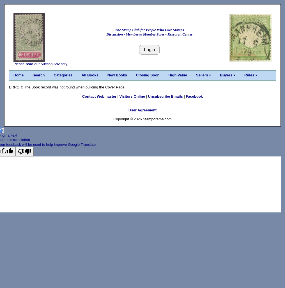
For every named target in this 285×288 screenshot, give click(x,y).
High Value (178, 75)
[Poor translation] (25, 151)
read (29, 64)
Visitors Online (132, 96)
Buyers (227, 75)
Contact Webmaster (99, 96)
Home (18, 75)
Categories (63, 75)
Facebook (194, 96)
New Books (117, 75)
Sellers (203, 75)
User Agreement (142, 110)
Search (39, 75)
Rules (250, 75)
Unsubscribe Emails (165, 96)
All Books (90, 75)
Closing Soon (148, 75)
